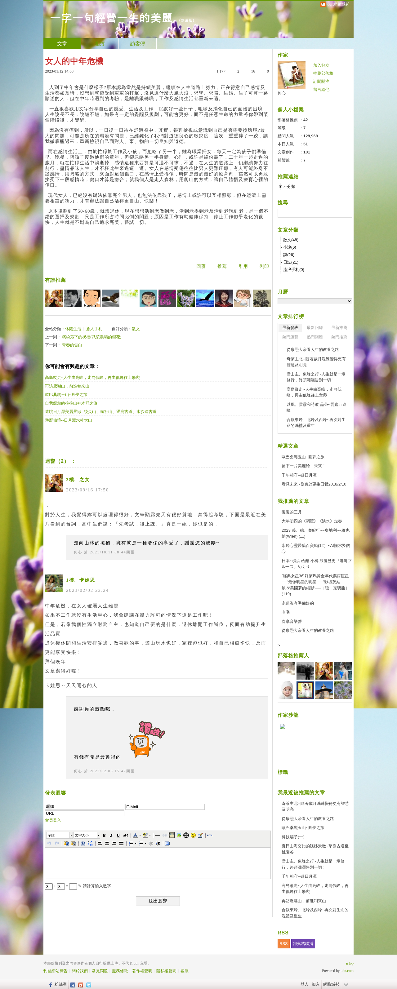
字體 (51, 835)
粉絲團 (61, 984)
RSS (283, 943)
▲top (349, 963)
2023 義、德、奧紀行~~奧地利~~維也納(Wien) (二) (316, 533)
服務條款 (120, 971)
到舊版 (187, 20)
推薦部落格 (323, 73)
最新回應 (315, 327)
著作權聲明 (142, 971)
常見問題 (100, 971)
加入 (316, 984)
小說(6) (289, 247)
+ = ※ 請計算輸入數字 (78, 886)
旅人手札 (94, 328)
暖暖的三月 (292, 512)
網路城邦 (331, 984)
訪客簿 (137, 43)
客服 (185, 971)
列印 (264, 266)
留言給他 (321, 89)
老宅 (286, 612)
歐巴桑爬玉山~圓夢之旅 (66, 394)
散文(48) (290, 239)
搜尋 (346, 213)
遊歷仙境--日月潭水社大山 (68, 420)
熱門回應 (315, 337)
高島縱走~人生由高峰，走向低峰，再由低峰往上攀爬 (92, 377)
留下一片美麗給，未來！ (304, 465)
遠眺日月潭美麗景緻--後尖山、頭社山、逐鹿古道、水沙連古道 (101, 411)
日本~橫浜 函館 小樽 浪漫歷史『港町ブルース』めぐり (317, 563)
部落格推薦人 (293, 655)
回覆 (201, 266)
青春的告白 (72, 345)
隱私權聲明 (166, 971)
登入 (305, 984)
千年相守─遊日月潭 (299, 475)
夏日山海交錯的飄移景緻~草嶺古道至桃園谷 (315, 849)
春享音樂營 (292, 621)
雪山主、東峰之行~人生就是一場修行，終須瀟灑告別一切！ (316, 377)
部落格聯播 (303, 943)
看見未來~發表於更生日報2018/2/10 (314, 484)
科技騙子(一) (293, 837)
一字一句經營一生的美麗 (111, 17)
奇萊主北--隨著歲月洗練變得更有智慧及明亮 (316, 362)
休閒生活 (73, 328)
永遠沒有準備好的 (298, 603)
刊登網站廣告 (55, 971)
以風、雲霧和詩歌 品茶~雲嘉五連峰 (316, 407)
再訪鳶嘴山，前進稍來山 (67, 386)
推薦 (222, 266)
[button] (60, 835)
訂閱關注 (321, 81)
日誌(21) (290, 262)
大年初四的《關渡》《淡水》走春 (312, 521)
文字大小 (82, 835)
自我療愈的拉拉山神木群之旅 (71, 403)
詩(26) (288, 254)
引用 (243, 266)
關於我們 (80, 971)
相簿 (100, 43)
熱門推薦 (339, 337)
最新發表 (290, 327)
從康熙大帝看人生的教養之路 (313, 349)
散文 (136, 328)
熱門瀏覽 (290, 337)
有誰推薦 (55, 280)
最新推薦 (339, 327)
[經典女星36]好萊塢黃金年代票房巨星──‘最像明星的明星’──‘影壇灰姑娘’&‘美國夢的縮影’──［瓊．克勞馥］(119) (315, 585)
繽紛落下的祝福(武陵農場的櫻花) (91, 337)
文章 (62, 43)
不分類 (289, 186)
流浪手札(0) (293, 269)
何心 (78, 552)
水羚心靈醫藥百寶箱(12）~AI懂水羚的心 (316, 548)
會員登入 (53, 820)
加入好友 (321, 65)
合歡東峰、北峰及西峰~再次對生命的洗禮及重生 (316, 422)
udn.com (347, 971)
